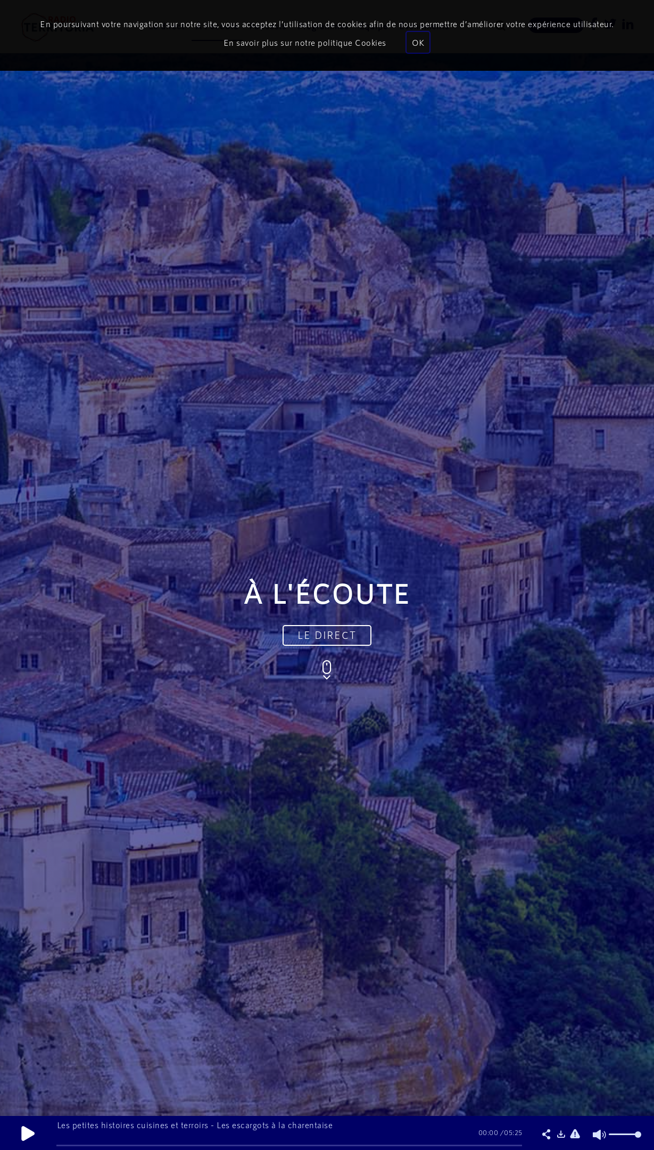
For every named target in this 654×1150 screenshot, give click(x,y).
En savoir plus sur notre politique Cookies (304, 42)
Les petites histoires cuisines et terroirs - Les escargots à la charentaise (195, 1125)
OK (418, 42)
